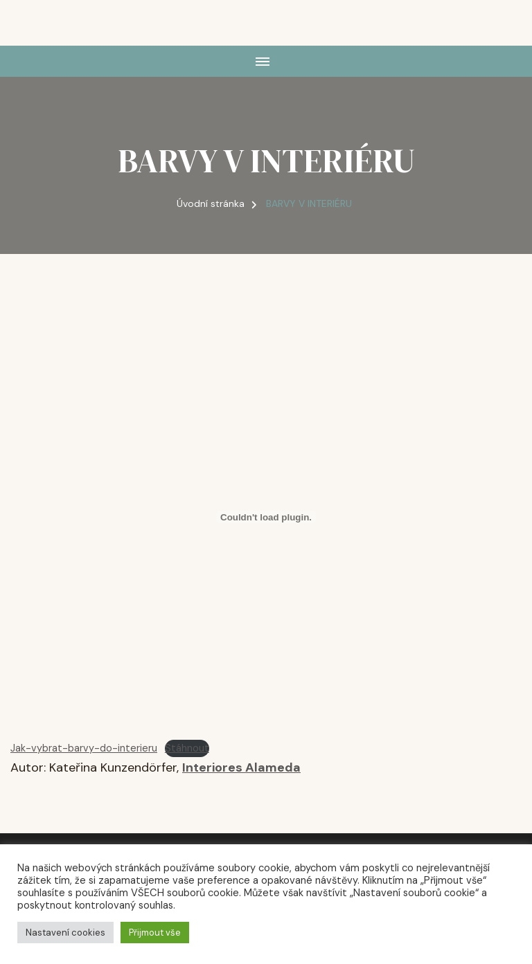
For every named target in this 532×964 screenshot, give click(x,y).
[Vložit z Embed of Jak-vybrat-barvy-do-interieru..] (266, 517)
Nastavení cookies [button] (65, 932)
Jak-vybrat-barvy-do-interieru (83, 748)
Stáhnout (187, 748)
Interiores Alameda (241, 767)
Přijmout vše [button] (155, 932)
